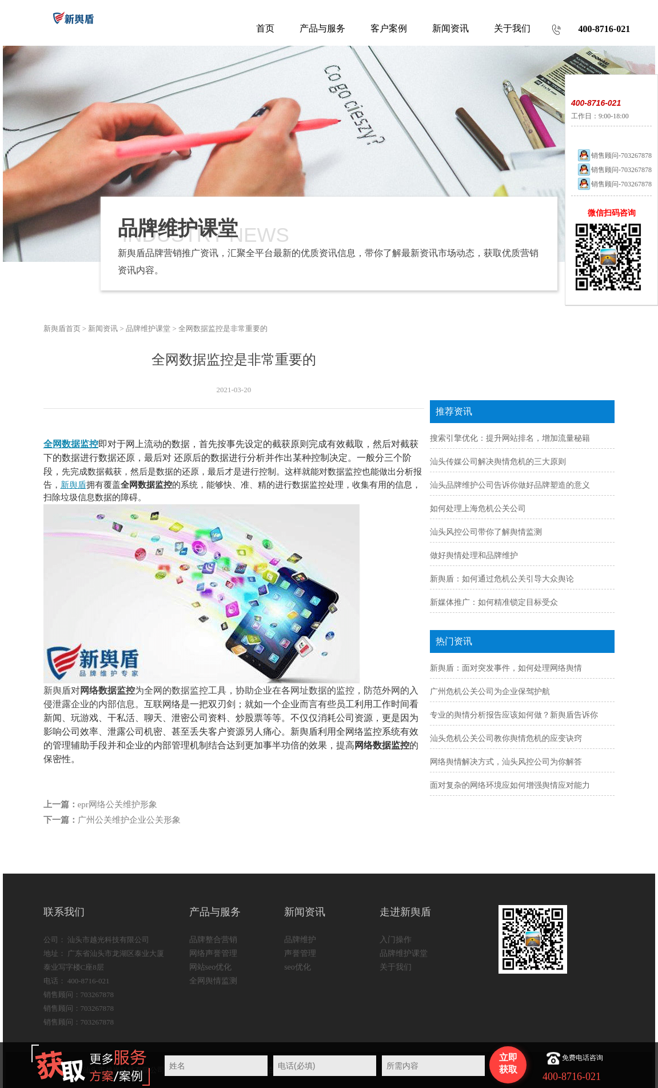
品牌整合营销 (213, 939)
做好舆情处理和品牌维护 (474, 555)
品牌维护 (300, 939)
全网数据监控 (70, 444)
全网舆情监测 (213, 981)
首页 (265, 28)
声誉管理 (300, 953)
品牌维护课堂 (148, 328)
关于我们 (396, 967)
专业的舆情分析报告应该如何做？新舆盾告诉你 (514, 715)
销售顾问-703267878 (614, 156)
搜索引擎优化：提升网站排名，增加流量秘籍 (510, 438)
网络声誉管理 (213, 953)
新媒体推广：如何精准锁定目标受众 (494, 602)
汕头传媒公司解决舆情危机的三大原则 (498, 461)
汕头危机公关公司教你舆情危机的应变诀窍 (506, 738)
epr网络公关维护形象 (117, 804)
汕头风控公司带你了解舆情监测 (486, 532)
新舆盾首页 (62, 328)
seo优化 (297, 967)
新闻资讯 (103, 328)
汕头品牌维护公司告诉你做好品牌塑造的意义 (510, 485)
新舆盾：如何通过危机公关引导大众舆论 (502, 579)
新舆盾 (73, 484)
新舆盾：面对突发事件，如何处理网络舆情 (506, 668)
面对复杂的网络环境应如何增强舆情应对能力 (510, 785)
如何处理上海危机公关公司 (478, 508)
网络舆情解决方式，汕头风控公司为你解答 (506, 762)
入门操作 (396, 939)
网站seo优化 (210, 967)
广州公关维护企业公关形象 (129, 819)
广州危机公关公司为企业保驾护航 (490, 691)
